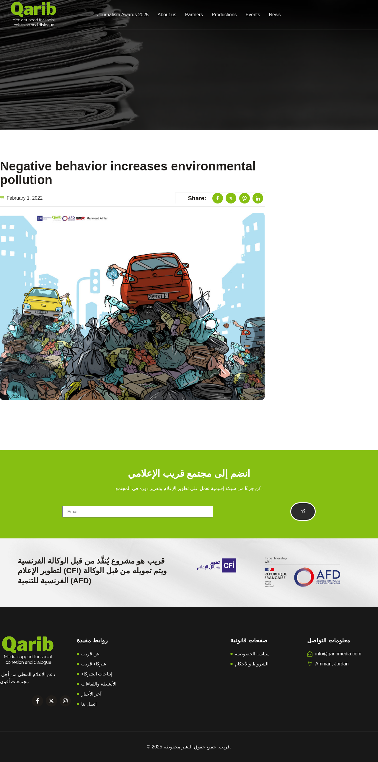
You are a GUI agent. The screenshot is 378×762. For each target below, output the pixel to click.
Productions (224, 14)
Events (253, 14)
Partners (194, 14)
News (275, 14)
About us (166, 14)
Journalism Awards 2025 (123, 14)
